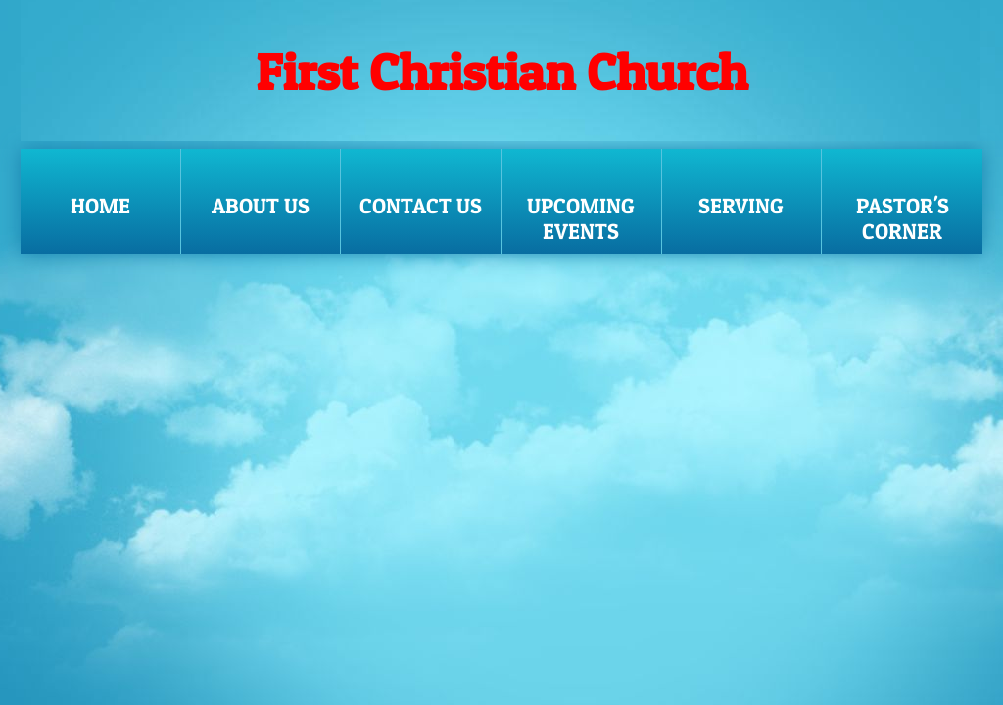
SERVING (741, 205)
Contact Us (420, 205)
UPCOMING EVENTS (581, 218)
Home (100, 205)
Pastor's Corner (902, 218)
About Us (261, 205)
